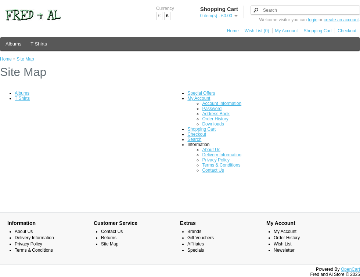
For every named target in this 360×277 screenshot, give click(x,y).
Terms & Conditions (221, 165)
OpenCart (350, 269)
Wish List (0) (257, 30)
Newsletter (284, 250)
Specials (195, 250)
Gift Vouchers (200, 237)
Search (194, 139)
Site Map (25, 59)
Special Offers (201, 93)
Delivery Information (221, 154)
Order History (215, 118)
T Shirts (38, 44)
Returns (108, 237)
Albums (13, 44)
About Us (211, 149)
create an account (341, 19)
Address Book (216, 113)
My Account (286, 30)
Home (233, 30)
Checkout (347, 30)
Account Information (221, 103)
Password (212, 108)
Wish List (283, 244)
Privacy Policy (216, 160)
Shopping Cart (318, 30)
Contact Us (213, 170)
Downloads (213, 124)
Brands (194, 231)
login (312, 19)
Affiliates (195, 244)
